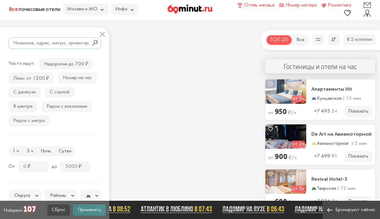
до (54, 166)
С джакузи (24, 92)
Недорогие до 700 (66, 63)
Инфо (124, 9)
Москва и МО (85, 9)
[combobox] (24, 195)
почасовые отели (34, 9)
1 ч (15, 151)
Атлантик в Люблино (179, 209)
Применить (89, 209)
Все (300, 39)
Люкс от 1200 (31, 78)
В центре (22, 106)
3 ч (30, 151)
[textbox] (25, 195)
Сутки (65, 151)
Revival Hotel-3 (329, 179)
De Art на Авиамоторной (341, 134)
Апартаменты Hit (331, 89)
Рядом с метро (29, 120)
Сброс (59, 209)
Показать (358, 111)
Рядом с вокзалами (66, 106)
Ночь (46, 151)
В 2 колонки (359, 39)
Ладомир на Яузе (256, 209)
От (11, 166)
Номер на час (77, 77)
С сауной (60, 92)
